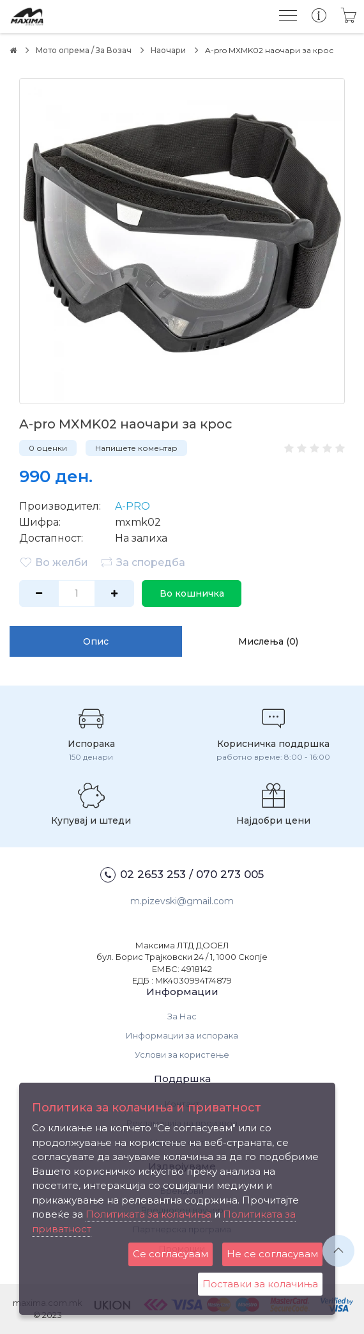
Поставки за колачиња (260, 1284)
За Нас (182, 1016)
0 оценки (48, 448)
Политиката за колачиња (148, 1214)
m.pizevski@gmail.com (182, 901)
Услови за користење (182, 1054)
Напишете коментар (136, 448)
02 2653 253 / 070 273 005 (182, 875)
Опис (96, 641)
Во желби (53, 562)
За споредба (142, 562)
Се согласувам (170, 1254)
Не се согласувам (272, 1254)
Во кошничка (192, 593)
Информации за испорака (182, 1035)
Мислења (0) (268, 641)
